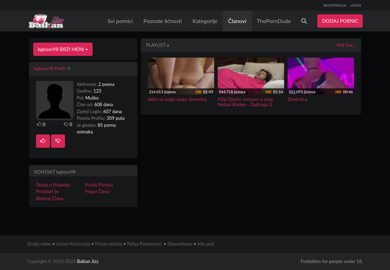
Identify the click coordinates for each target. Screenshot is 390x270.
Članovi (237, 20)
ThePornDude (274, 20)
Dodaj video (39, 244)
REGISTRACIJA (335, 5)
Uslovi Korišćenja (73, 244)
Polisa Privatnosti (144, 244)
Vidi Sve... (346, 45)
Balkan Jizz (87, 261)
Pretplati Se (47, 191)
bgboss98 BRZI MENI (63, 49)
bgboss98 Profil (49, 68)
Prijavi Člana (97, 191)
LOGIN (355, 5)
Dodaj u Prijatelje (53, 185)
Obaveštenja (179, 244)
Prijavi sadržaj (108, 244)
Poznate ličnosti (162, 20)
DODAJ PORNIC (340, 21)
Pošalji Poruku (99, 185)
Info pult (205, 244)
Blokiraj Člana (49, 198)
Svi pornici (120, 20)
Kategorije (205, 20)
